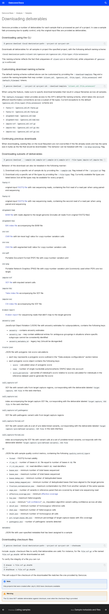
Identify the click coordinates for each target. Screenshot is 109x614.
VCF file (8, 282)
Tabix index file (12, 293)
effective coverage (49, 494)
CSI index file (11, 304)
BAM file (9, 215)
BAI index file (11, 225)
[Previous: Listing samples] (16, 610)
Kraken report (11, 315)
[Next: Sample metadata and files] (88, 610)
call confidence (34, 502)
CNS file (9, 247)
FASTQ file (22, 187)
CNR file (9, 236)
